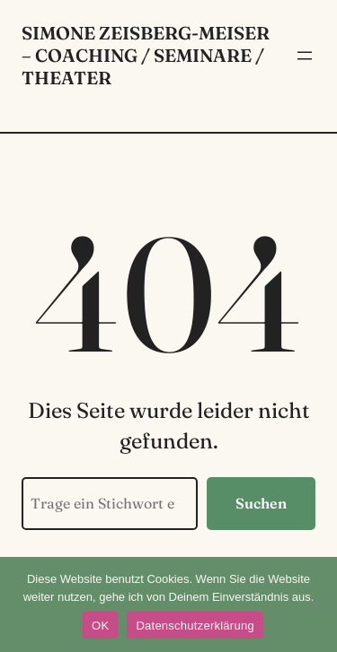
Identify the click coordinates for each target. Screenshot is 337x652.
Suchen (261, 503)
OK (100, 625)
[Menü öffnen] (304, 55)
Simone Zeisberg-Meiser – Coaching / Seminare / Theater (146, 55)
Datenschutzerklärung (194, 625)
